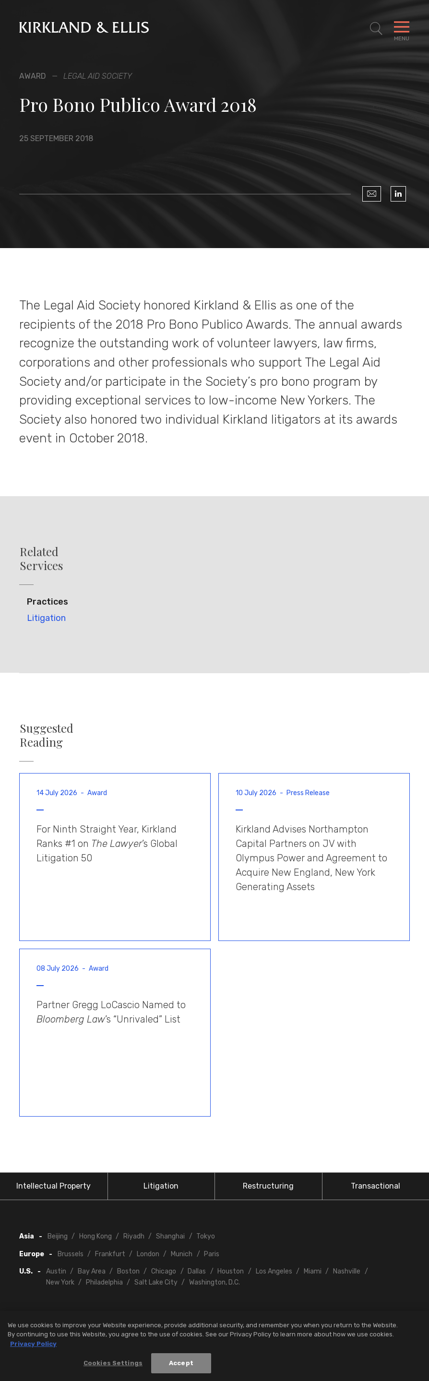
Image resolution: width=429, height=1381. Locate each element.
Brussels (70, 1254)
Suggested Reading (46, 735)
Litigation (46, 618)
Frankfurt (110, 1254)
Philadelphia (104, 1282)
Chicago (163, 1271)
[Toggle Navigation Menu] (401, 29)
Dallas (197, 1271)
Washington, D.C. (214, 1282)
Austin (56, 1271)
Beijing (58, 1236)
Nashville (346, 1271)
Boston (128, 1271)
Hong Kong (95, 1236)
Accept (181, 1365)
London (148, 1254)
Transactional (375, 1186)
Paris (211, 1254)
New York (60, 1282)
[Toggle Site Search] (376, 29)
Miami (313, 1271)
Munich (181, 1254)
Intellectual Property (53, 1186)
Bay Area (92, 1271)
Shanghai (170, 1236)
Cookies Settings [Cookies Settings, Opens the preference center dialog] (113, 1365)
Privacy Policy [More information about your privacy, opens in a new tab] (33, 1346)
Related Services (41, 558)
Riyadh (133, 1236)
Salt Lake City (156, 1282)
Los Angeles (274, 1271)
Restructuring (268, 1186)
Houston (230, 1271)
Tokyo (205, 1236)
